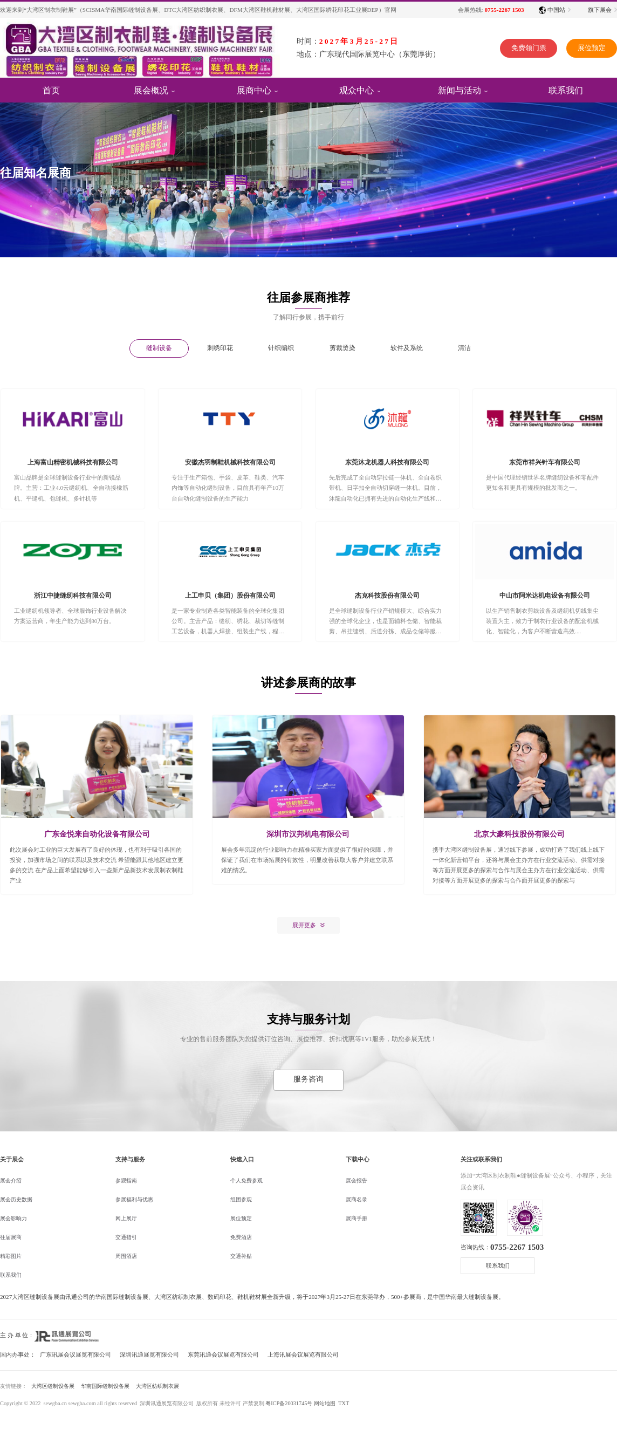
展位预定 (589, 49)
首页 (51, 90)
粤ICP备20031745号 (288, 1403)
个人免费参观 (246, 1180)
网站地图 (324, 1403)
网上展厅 (126, 1218)
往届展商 (11, 1237)
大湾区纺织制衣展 (157, 1386)
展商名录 (356, 1199)
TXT (343, 1403)
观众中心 (356, 90)
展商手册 (356, 1218)
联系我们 (11, 1275)
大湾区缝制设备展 (52, 1386)
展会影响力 (13, 1218)
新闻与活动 (459, 90)
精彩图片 (11, 1256)
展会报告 (356, 1180)
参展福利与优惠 (134, 1199)
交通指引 (126, 1237)
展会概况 (151, 90)
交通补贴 (241, 1256)
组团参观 (241, 1199)
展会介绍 (11, 1180)
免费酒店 (241, 1237)
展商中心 (254, 90)
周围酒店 (126, 1256)
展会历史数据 (16, 1199)
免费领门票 (519, 49)
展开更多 (304, 925)
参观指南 (126, 1180)
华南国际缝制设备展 (105, 1386)
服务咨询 (308, 1079)
